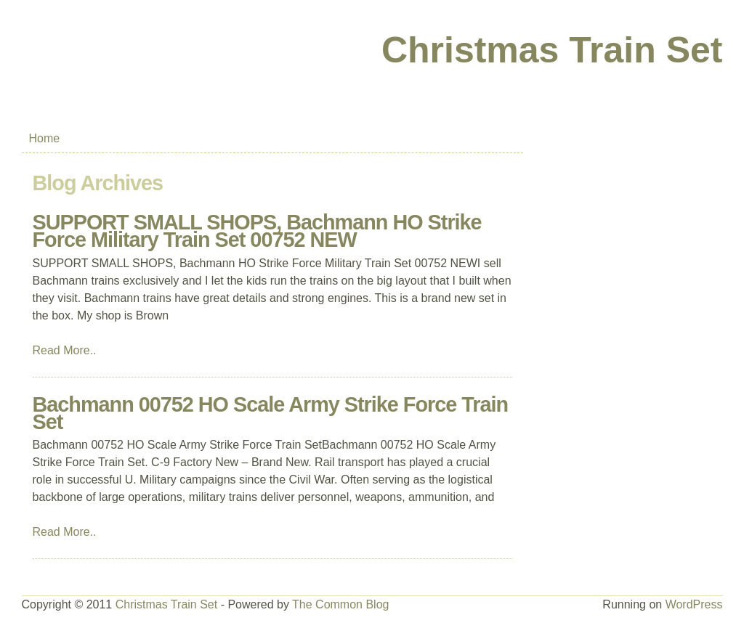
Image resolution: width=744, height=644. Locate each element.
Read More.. (65, 350)
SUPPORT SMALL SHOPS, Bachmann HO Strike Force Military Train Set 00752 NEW (257, 231)
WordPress (694, 604)
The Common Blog (340, 604)
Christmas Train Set (552, 50)
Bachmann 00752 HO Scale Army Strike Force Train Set (271, 413)
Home (44, 138)
